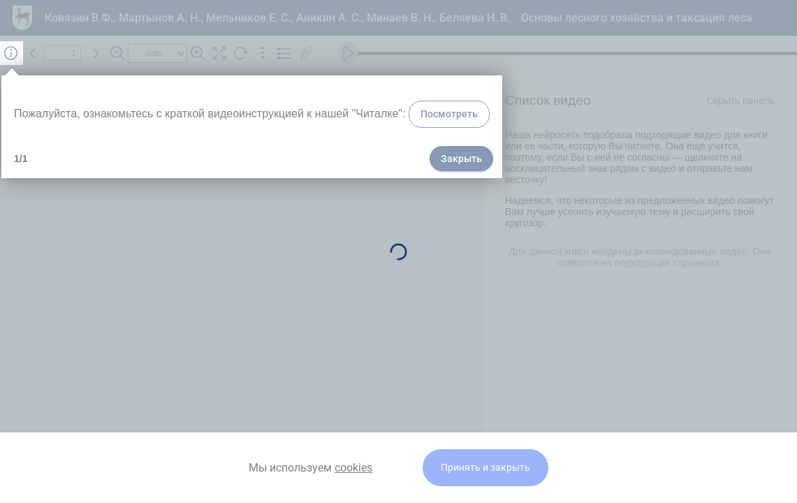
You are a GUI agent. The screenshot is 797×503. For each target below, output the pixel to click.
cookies (353, 467)
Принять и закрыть (485, 468)
